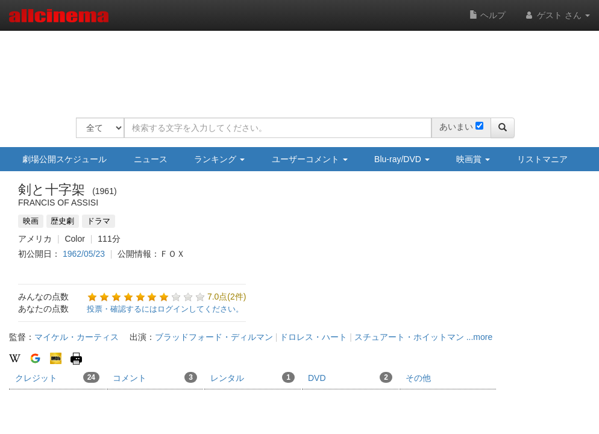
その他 (418, 378)
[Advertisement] (295, 66)
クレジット (57, 377)
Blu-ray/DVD (402, 159)
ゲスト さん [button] (557, 15)
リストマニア (542, 159)
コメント (155, 377)
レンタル (252, 377)
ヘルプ (487, 15)
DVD (350, 377)
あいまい (456, 126)
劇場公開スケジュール (64, 159)
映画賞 (473, 159)
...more (479, 337)
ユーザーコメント (310, 159)
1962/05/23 (84, 254)
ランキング (219, 159)
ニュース (151, 159)
